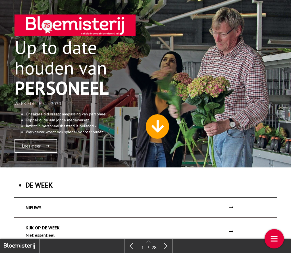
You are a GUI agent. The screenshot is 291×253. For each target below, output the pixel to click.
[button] (35, 146)
